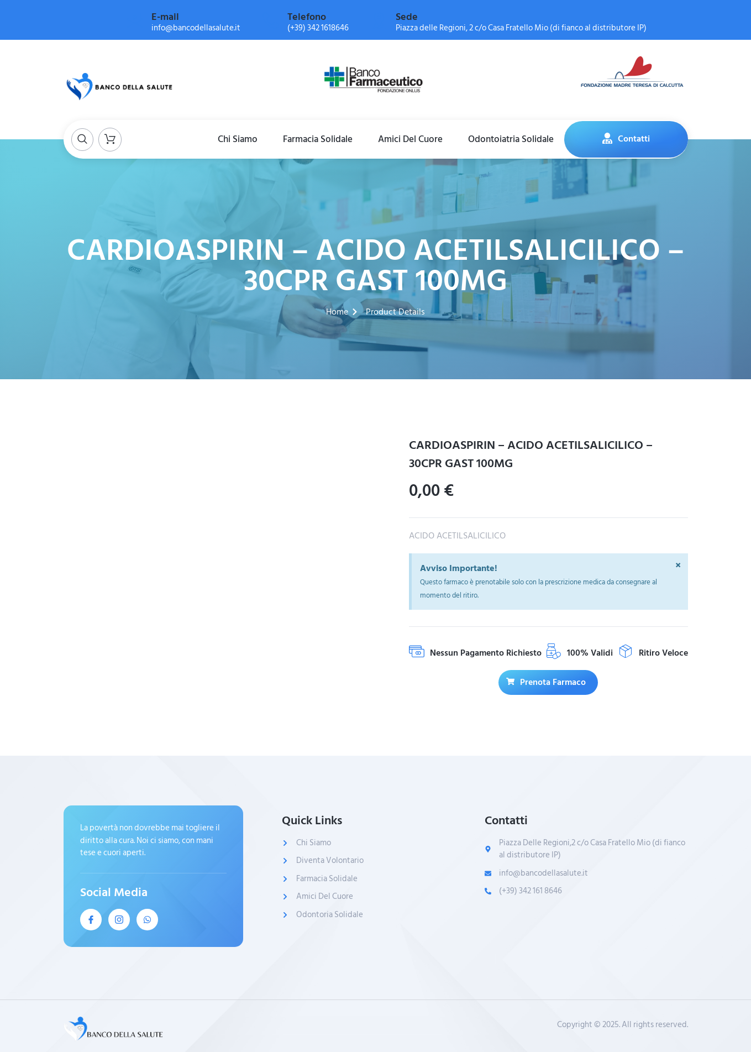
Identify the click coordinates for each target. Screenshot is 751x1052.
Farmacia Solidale (316, 138)
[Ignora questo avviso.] (678, 566)
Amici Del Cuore (411, 138)
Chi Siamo (234, 138)
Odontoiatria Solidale (514, 138)
